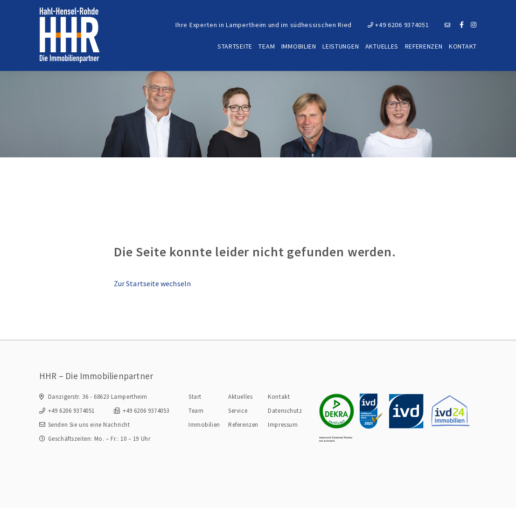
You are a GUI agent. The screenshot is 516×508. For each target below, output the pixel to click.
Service (237, 411)
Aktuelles (381, 46)
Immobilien (298, 46)
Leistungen (340, 46)
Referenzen (424, 46)
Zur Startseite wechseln (152, 283)
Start (195, 397)
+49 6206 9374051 (398, 25)
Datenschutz (285, 411)
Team (266, 46)
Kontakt (463, 46)
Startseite (234, 46)
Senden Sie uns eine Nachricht (89, 425)
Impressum (283, 425)
